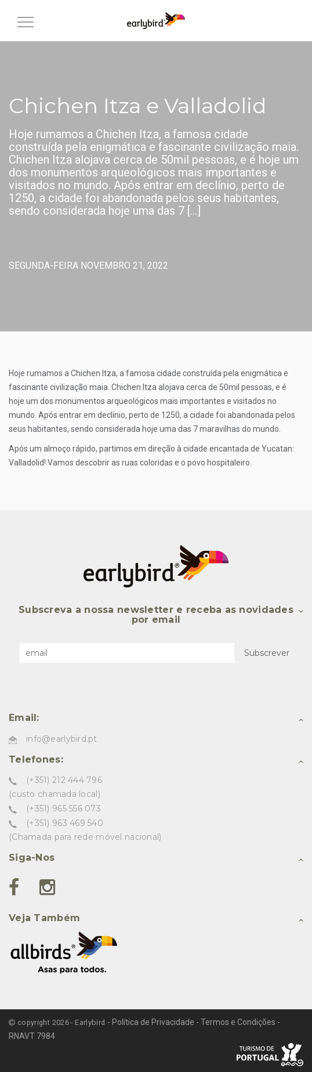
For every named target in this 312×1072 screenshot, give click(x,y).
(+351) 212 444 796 (64, 780)
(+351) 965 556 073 (63, 808)
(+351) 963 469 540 (64, 823)
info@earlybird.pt (61, 739)
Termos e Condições (238, 1022)
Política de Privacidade (153, 1022)
